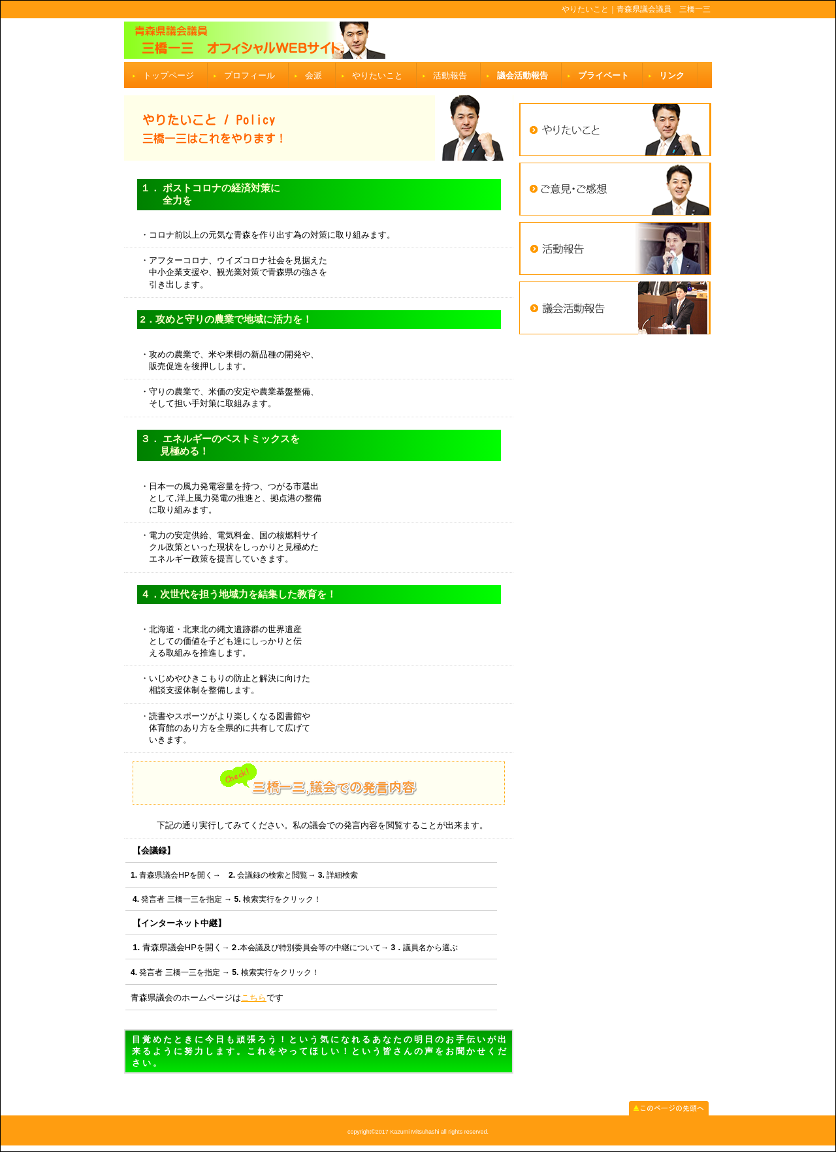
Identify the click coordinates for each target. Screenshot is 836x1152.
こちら (253, 997)
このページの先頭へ (669, 1108)
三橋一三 (418, 40)
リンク (671, 75)
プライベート (603, 75)
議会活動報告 (522, 75)
